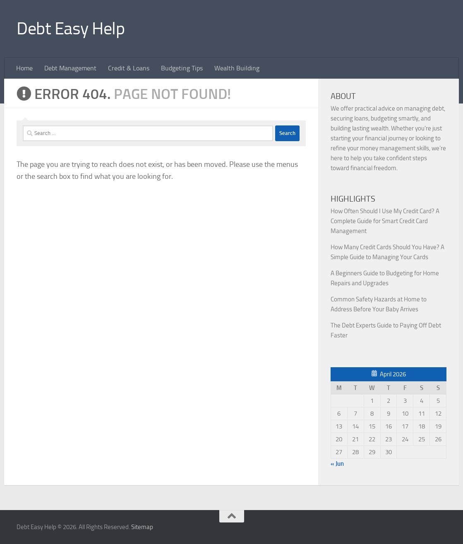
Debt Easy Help (71, 28)
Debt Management (70, 68)
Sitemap (142, 527)
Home (24, 68)
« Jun (337, 463)
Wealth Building (236, 68)
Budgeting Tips (182, 68)
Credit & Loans (128, 68)
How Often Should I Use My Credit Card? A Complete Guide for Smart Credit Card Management (385, 221)
